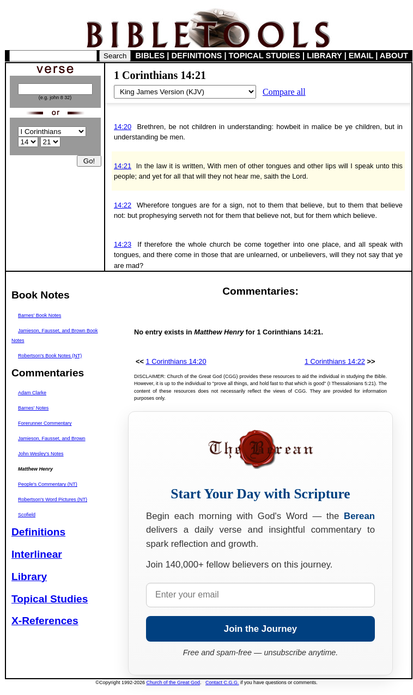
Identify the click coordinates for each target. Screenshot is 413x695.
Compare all (284, 91)
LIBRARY (324, 55)
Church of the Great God (174, 682)
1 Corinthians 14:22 (335, 361)
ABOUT (394, 55)
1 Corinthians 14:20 (176, 361)
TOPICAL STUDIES (264, 55)
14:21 (122, 166)
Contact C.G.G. (222, 682)
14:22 (122, 205)
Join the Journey (260, 629)
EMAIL (361, 55)
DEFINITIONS (197, 55)
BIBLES (150, 55)
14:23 (122, 244)
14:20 (122, 127)
